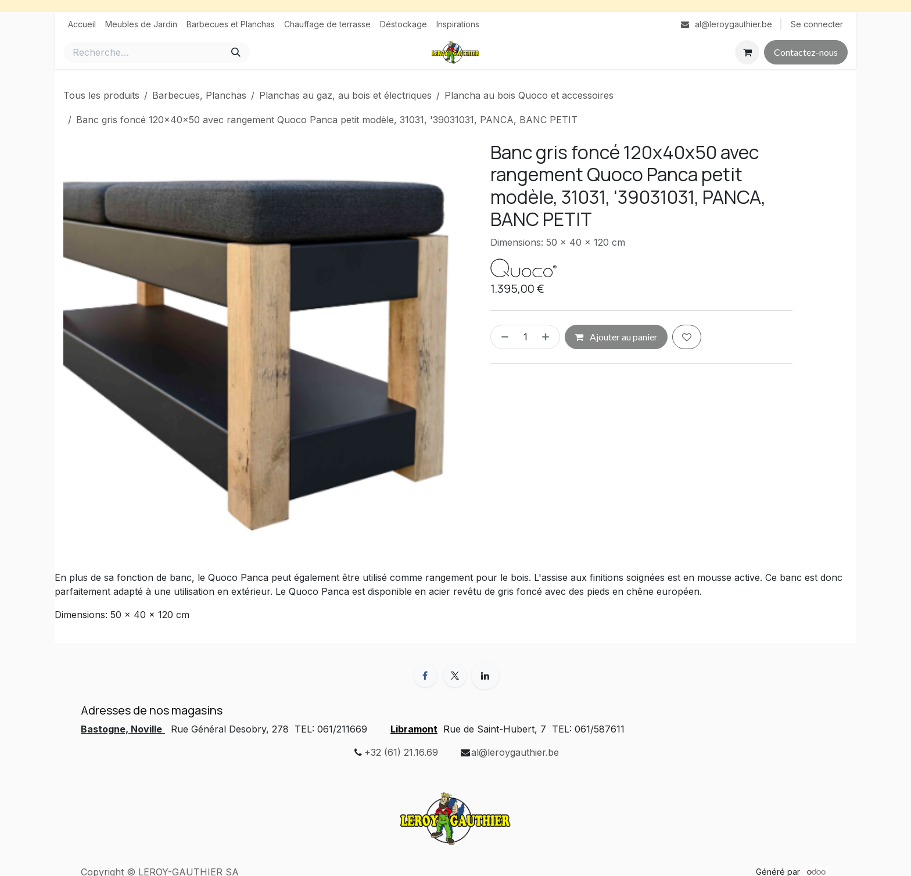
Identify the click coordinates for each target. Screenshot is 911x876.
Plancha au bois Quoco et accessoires (529, 95)
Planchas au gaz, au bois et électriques (345, 95)
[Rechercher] (235, 52)
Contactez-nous (806, 52)
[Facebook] (425, 675)
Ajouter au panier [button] (616, 336)
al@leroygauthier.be (515, 752)
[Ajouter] (547, 337)
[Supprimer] (502, 337)
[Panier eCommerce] (747, 52)
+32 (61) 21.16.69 (401, 752)
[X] (455, 675)
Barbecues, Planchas (199, 95)
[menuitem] (82, 24)
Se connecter (817, 24)
